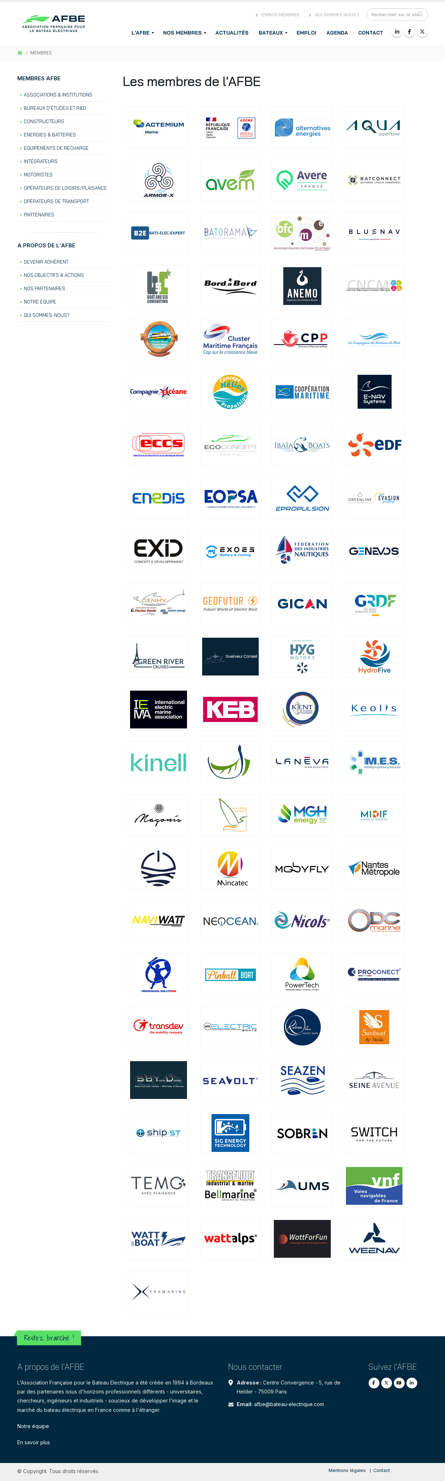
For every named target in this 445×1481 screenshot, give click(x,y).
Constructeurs (44, 121)
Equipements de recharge (56, 148)
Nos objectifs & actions (54, 275)
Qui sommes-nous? (47, 315)
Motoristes (38, 175)
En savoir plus (33, 1442)
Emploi (306, 33)
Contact (370, 33)
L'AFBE (141, 33)
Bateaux (271, 33)
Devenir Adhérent (46, 262)
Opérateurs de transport (56, 201)
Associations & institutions (58, 95)
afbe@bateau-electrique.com (289, 1404)
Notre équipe (40, 302)
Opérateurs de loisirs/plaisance (65, 188)
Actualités (232, 33)
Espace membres (276, 14)
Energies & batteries (50, 135)
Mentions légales (347, 1470)
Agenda (337, 33)
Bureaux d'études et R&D (55, 108)
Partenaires (39, 214)
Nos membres (182, 33)
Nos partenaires (44, 288)
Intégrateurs (41, 161)
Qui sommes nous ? (333, 14)
